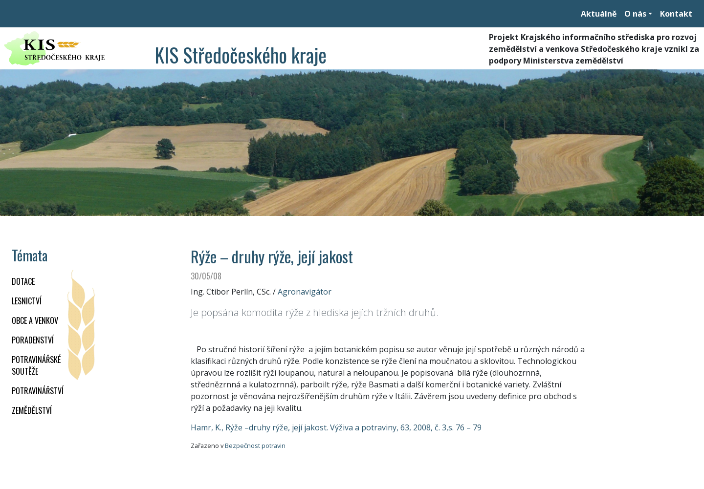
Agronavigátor (304, 291)
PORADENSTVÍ (33, 340)
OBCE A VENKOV (35, 320)
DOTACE (23, 281)
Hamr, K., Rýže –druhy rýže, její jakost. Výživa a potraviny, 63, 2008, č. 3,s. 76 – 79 (336, 427)
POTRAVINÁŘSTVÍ (38, 391)
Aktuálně (598, 13)
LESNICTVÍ (27, 301)
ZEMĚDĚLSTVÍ (32, 410)
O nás (635, 13)
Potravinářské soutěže (36, 365)
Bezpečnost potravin (255, 445)
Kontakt (676, 13)
